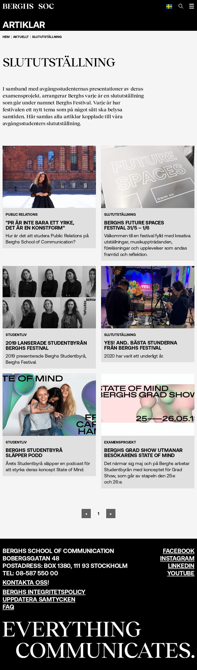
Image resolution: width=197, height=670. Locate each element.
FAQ (8, 606)
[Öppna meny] (191, 6)
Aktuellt (21, 37)
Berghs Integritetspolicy (44, 591)
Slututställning (47, 37)
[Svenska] (169, 6)
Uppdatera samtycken (39, 599)
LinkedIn (181, 565)
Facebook (178, 550)
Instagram (177, 558)
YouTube (180, 573)
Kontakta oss (25, 582)
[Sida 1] (98, 513)
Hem (6, 37)
